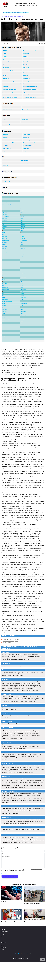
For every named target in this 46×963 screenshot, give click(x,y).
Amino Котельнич (7, 642)
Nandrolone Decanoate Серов (11, 639)
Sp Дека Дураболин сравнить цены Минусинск (14, 16)
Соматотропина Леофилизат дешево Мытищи (32, 904)
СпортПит (5, 12)
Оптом (2, 936)
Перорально (12, 12)
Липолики (26, 12)
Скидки (3, 934)
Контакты (3, 938)
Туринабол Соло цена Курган (9, 921)
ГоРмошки (21, 12)
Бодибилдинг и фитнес (25, 3)
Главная (3, 16)
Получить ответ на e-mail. (9, 873)
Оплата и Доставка (5, 933)
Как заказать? (4, 931)
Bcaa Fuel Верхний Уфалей (10, 641)
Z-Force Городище (29, 921)
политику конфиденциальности (17, 870)
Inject (16, 12)
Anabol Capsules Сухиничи (8, 901)
